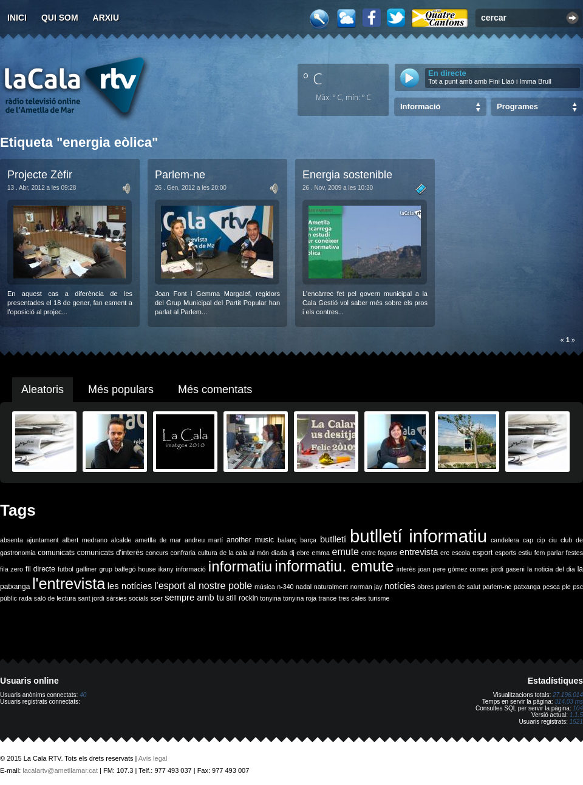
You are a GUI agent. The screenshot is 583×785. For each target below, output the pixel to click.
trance (328, 598)
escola (460, 552)
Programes (517, 106)
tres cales (352, 598)
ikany (166, 569)
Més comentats (215, 389)
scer (157, 598)
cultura (207, 552)
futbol (65, 569)
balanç (287, 540)
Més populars (121, 389)
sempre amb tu (194, 597)
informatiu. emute (334, 566)
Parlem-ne (180, 175)
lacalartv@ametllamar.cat (60, 770)
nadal (304, 586)
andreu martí (204, 540)
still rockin (242, 598)
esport (482, 552)
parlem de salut (458, 586)
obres (425, 586)
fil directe (40, 569)
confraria (183, 552)
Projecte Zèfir (39, 175)
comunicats (56, 552)
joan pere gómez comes (453, 569)
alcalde (121, 540)
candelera (505, 540)
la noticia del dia (551, 569)
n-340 (285, 586)
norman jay (366, 586)
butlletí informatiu (418, 536)
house (147, 569)
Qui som (59, 17)
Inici (17, 17)
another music (250, 540)
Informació (420, 106)
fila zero (11, 569)
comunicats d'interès (110, 552)
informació (191, 569)
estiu (526, 552)
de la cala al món (244, 552)
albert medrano (85, 540)
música (264, 586)
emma (321, 552)
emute (345, 552)
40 (83, 695)
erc (444, 552)
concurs (157, 552)
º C (312, 78)
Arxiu (106, 17)
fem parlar (549, 552)
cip (541, 540)
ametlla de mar (158, 540)
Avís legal (153, 758)
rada (25, 598)
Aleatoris (42, 389)
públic (8, 598)
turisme (378, 598)
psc (578, 586)
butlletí (333, 539)
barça (308, 540)
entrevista (419, 552)
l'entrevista (68, 583)
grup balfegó (117, 569)
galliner (86, 569)
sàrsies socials (127, 598)
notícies (399, 586)
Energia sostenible (347, 175)
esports (505, 552)
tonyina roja (299, 598)
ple (566, 586)
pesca (551, 586)
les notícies (129, 586)
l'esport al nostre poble (203, 586)
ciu (552, 540)
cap (528, 540)
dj (291, 552)
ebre (302, 552)
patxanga (527, 586)
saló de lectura (55, 598)
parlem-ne (497, 586)
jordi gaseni (508, 569)
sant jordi (91, 598)
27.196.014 (568, 695)
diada (279, 552)
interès (406, 569)
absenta (11, 540)
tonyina (270, 598)
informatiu (240, 566)
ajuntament (43, 540)
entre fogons (379, 552)
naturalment (331, 586)
